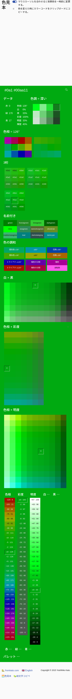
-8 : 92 (22, 519)
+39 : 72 (35, 533)
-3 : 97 (22, 509)
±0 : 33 (35, 590)
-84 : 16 (22, 613)
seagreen (24, 229)
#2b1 (15, 170)
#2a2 (8, 177)
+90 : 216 (10, 594)
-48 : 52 (22, 566)
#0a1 (15, 200)
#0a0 (21, 200)
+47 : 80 (35, 523)
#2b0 (21, 170)
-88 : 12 (22, 618)
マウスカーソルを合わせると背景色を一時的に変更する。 (44, 3)
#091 (15, 207)
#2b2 (8, 170)
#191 (37, 184)
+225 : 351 (9, 637)
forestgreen (23, 223)
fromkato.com (10, 670)
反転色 (57, 268)
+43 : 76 (35, 528)
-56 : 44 (22, 580)
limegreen (37, 223)
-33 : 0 (35, 642)
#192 (30, 184)
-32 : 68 (22, 547)
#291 (15, 184)
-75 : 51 (10, 514)
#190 (44, 184)
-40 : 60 (22, 557)
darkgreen (51, 223)
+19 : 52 (35, 557)
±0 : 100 (22, 500)
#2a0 (21, 177)
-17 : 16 (35, 623)
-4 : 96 (22, 514)
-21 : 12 (35, 628)
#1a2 (30, 177)
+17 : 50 (35, 561)
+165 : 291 (9, 618)
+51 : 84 (35, 519)
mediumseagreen (10, 235)
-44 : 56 (22, 561)
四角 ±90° (57, 250)
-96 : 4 (22, 628)
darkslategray (37, 235)
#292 (8, 184)
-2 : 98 (22, 504)
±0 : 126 (9, 552)
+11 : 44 (35, 571)
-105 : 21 (9, 504)
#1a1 (37, 177)
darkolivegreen (37, 229)
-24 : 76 (22, 538)
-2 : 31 (35, 599)
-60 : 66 (10, 519)
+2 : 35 (35, 585)
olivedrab (51, 229)
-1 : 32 (35, 594)
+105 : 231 (9, 599)
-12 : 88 (22, 523)
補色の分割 (35, 262)
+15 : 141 (10, 571)
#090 (21, 207)
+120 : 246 (9, 604)
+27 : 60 (35, 547)
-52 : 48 (22, 575)
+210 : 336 (9, 632)
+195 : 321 (9, 628)
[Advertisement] (34, 50)
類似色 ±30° (14, 250)
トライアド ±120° (14, 262)
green (10, 223)
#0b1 (15, 193)
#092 (8, 207)
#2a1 (15, 177)
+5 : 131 (9, 561)
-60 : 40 (22, 585)
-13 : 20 (35, 618)
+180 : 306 (9, 623)
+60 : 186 (10, 585)
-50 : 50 (22, 571)
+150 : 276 (9, 613)
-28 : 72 (22, 542)
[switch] (14, 2)
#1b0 (44, 170)
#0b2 (8, 193)
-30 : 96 (10, 528)
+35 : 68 (35, 538)
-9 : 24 (35, 613)
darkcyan (51, 235)
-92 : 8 (22, 623)
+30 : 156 (10, 575)
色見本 (6, 676)
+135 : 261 (9, 609)
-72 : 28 (22, 599)
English (27, 670)
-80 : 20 (22, 609)
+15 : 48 (35, 566)
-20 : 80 (22, 533)
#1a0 (44, 177)
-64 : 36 (22, 590)
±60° (35, 250)
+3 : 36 (35, 580)
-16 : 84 (22, 528)
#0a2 (8, 200)
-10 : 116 (9, 538)
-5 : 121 (10, 542)
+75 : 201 (10, 590)
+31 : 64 (35, 542)
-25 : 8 (35, 632)
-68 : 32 (22, 594)
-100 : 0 (22, 632)
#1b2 (30, 170)
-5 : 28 (35, 609)
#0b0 (21, 193)
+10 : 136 (10, 566)
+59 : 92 (35, 509)
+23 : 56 (35, 552)
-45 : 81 (10, 523)
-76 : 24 (22, 604)
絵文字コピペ (22, 676)
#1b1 (37, 170)
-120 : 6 (10, 500)
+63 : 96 (35, 504)
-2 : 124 (10, 547)
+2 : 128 (9, 557)
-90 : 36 (10, 509)
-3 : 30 (35, 604)
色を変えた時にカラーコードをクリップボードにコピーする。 (44, 10)
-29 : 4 (35, 637)
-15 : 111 (9, 533)
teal (23, 235)
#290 (21, 184)
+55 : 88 (35, 514)
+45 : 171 (10, 580)
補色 (57, 262)
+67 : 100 (35, 500)
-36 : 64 (22, 552)
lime (10, 229)
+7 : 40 (35, 575)
